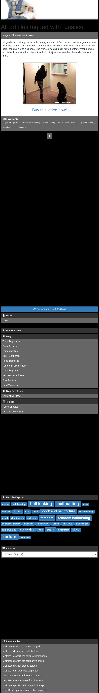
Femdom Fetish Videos (15, 365)
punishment (21, 127)
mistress (67, 523)
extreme (32, 518)
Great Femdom (10, 346)
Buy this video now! (49, 110)
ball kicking (41, 503)
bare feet (6, 511)
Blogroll (8, 336)
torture (9, 536)
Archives (9, 548)
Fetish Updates (10, 406)
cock (35, 511)
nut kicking (27, 529)
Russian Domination (13, 411)
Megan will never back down (18, 35)
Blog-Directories (13, 391)
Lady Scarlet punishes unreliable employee (25, 690)
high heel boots (86, 122)
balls (85, 504)
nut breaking (9, 529)
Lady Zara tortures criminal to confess (22, 675)
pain (50, 529)
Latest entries (11, 641)
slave (75, 529)
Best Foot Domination (14, 375)
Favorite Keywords (14, 497)
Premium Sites (12, 330)
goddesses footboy (11, 524)
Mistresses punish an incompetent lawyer (24, 685)
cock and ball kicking (31, 122)
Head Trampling (11, 360)
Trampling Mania (11, 341)
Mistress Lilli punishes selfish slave (21, 651)
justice (16, 122)
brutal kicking (71, 122)
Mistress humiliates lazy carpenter (20, 670)
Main (5, 320)
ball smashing (49, 122)
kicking (55, 524)
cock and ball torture (58, 511)
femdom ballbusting (74, 518)
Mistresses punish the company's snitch (23, 661)
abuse (5, 504)
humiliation (43, 523)
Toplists (8, 401)
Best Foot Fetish (11, 356)
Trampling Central (12, 370)
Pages (8, 315)
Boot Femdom (10, 380)
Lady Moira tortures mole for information (23, 680)
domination (8, 127)
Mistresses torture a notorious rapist (21, 646)
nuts (40, 529)
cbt (27, 511)
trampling (25, 537)
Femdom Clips (10, 351)
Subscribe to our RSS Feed (49, 309)
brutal (60, 122)
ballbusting (68, 503)
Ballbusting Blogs (11, 396)
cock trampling (86, 511)
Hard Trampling (11, 385)
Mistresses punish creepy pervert (20, 665)
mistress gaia (82, 524)
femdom (47, 518)
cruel (5, 518)
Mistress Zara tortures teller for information (25, 656)
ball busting (19, 504)
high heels (28, 524)
